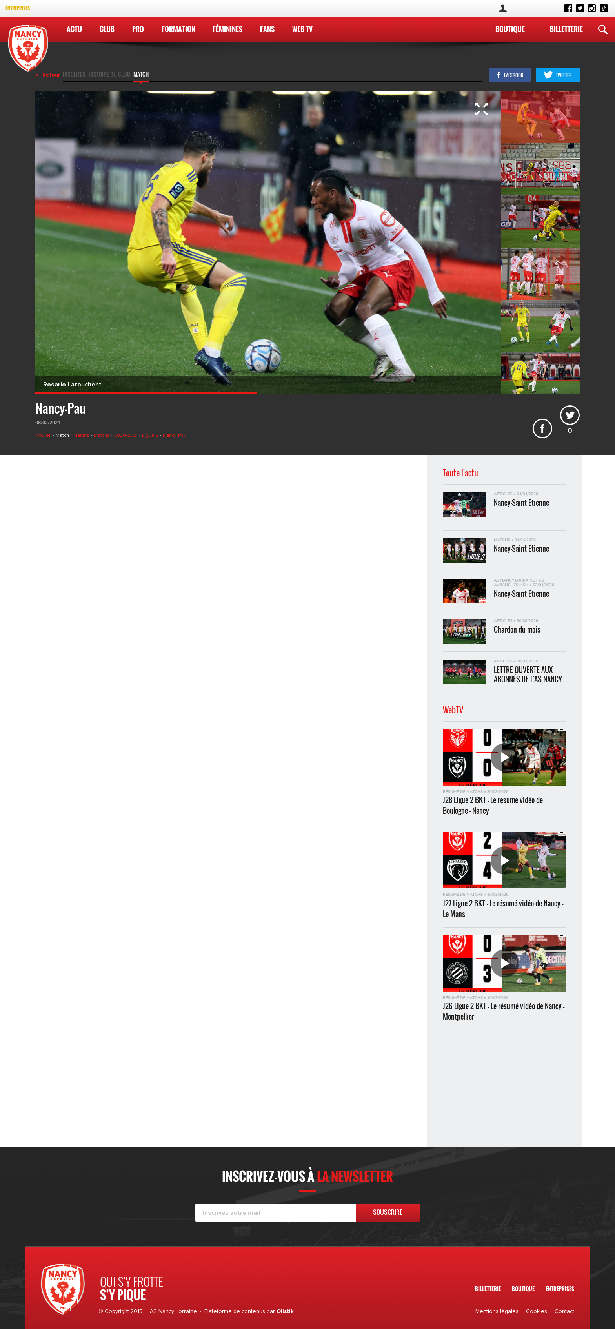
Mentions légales (497, 1311)
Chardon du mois (517, 629)
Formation (178, 29)
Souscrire (387, 1212)
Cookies (536, 1311)
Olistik (285, 1311)
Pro (138, 29)
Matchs (82, 435)
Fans (267, 29)
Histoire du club (109, 75)
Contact (564, 1311)
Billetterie (566, 29)
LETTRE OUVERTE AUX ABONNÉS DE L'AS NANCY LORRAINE (528, 674)
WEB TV (302, 29)
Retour (51, 75)
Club (107, 29)
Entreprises (17, 8)
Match (141, 75)
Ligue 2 (151, 435)
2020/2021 (126, 435)
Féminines (227, 29)
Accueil (44, 435)
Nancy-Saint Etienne (521, 503)
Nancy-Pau (174, 435)
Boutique (510, 29)
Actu (74, 29)
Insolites (74, 75)
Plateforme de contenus (234, 1311)
